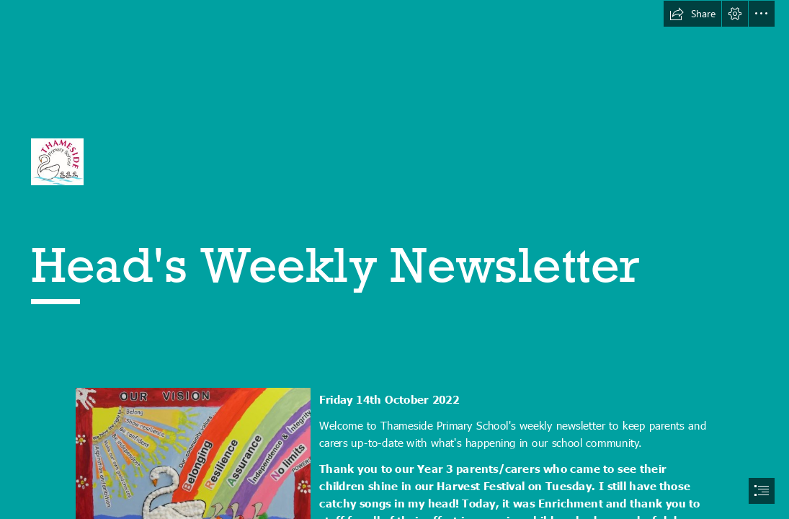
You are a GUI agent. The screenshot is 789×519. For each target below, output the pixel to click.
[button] (692, 14)
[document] (394, 259)
